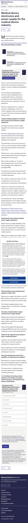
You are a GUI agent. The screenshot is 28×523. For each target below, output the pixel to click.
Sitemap (3, 512)
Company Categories (19, 6)
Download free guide (8, 78)
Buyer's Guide (10, 51)
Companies (3, 6)
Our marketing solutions (7, 503)
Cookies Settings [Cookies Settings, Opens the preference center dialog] (14, 278)
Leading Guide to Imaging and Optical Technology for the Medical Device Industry (16, 64)
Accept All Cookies (14, 282)
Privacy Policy (10, 450)
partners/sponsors (19, 439)
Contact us (4, 497)
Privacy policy (4, 508)
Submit (5, 446)
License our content (6, 494)
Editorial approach (6, 499)
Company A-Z (11, 6)
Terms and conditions (6, 510)
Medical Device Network (14, 133)
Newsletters (4, 501)
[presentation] (13, 431)
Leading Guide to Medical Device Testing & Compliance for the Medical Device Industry (16, 54)
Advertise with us (5, 492)
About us (3, 490)
